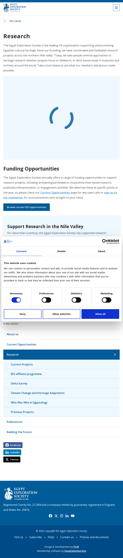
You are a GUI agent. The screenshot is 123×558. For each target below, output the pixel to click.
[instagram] (61, 516)
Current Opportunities (55, 192)
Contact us (67, 537)
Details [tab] (61, 251)
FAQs (51, 537)
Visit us (18, 537)
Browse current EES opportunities (26, 207)
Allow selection (61, 313)
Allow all (100, 313)
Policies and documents (94, 537)
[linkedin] (67, 516)
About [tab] (101, 251)
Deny (23, 313)
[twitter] (56, 516)
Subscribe (35, 537)
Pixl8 (76, 546)
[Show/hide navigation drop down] (116, 7)
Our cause (15, 21)
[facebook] (50, 516)
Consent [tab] (21, 251)
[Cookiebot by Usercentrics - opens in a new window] (104, 241)
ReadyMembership (75, 550)
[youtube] (73, 516)
